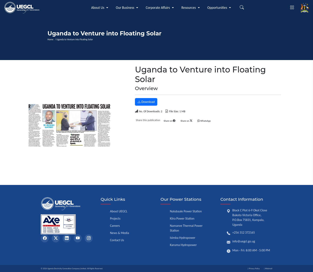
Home (51, 39)
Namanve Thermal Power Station (186, 228)
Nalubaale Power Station (186, 211)
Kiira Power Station (182, 218)
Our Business (125, 7)
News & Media (119, 233)
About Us (97, 7)
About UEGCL (118, 211)
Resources (188, 7)
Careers (115, 226)
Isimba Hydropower (182, 238)
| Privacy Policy (253, 268)
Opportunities (217, 7)
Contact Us (117, 240)
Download (146, 102)
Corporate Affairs (158, 7)
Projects (115, 218)
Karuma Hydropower (183, 245)
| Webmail (268, 268)
